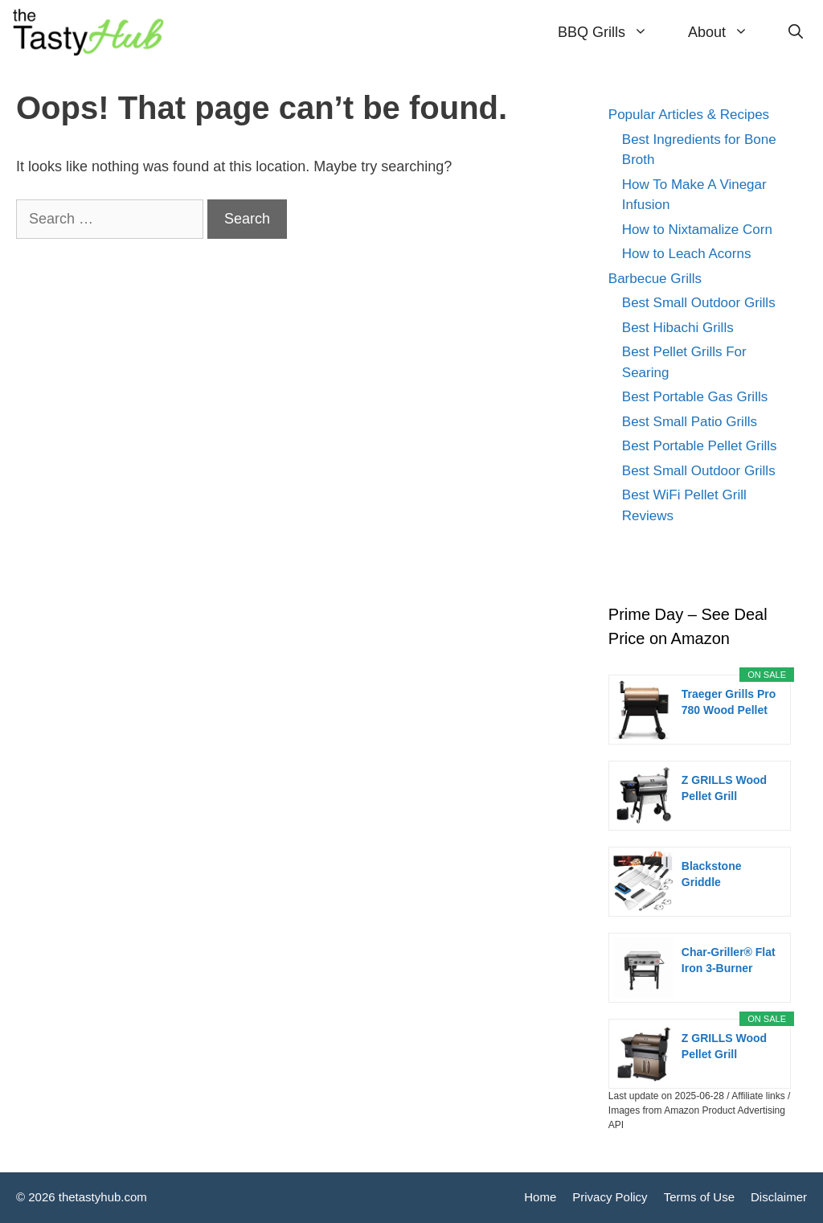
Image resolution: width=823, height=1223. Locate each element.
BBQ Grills (613, 32)
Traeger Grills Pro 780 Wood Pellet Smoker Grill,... (729, 702)
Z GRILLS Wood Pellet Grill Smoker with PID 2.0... (726, 789)
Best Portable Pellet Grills (699, 445)
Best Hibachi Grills (678, 327)
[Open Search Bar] (795, 32)
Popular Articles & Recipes (688, 114)
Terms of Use (699, 1197)
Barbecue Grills (655, 278)
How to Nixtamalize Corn (697, 229)
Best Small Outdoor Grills (699, 302)
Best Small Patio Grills (689, 421)
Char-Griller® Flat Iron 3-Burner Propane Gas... (729, 961)
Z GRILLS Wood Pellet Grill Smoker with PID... (724, 1047)
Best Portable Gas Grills (695, 396)
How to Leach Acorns (686, 253)
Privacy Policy (609, 1197)
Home (540, 1197)
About (728, 32)
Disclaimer (779, 1197)
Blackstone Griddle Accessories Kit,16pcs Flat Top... (718, 875)
